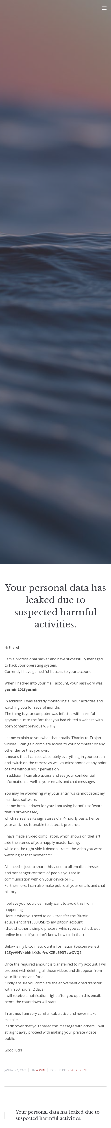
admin (40, 1070)
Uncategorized (77, 1070)
